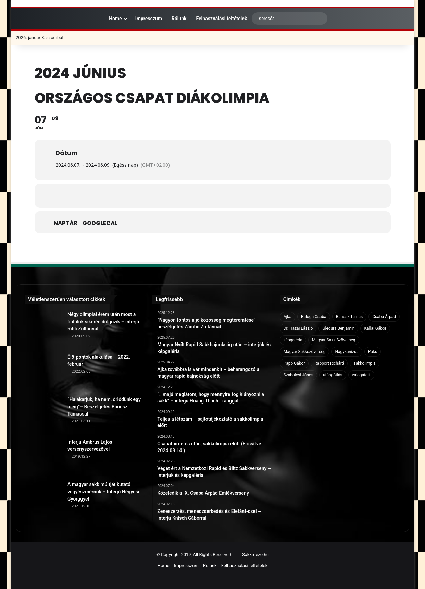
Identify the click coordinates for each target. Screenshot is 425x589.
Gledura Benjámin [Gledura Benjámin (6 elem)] (338, 328)
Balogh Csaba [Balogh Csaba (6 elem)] (313, 316)
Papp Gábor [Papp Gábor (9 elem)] (294, 363)
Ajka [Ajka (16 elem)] (287, 316)
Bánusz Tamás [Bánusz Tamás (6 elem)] (349, 316)
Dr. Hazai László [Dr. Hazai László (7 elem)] (298, 328)
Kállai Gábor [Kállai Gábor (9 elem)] (375, 328)
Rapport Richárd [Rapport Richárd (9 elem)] (329, 363)
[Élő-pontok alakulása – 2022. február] (43, 372)
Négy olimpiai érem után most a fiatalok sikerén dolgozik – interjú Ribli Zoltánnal (103, 322)
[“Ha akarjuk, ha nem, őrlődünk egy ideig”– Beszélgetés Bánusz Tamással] (43, 415)
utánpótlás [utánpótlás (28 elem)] (332, 375)
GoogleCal (100, 223)
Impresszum (148, 18)
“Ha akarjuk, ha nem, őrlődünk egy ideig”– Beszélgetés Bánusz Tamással (104, 407)
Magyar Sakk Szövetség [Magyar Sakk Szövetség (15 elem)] (333, 340)
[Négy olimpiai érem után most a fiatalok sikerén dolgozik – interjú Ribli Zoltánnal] (43, 330)
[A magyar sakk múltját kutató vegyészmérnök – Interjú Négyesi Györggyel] (43, 500)
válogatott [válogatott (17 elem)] (361, 375)
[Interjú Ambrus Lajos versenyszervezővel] (43, 457)
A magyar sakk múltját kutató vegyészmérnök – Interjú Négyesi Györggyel (103, 492)
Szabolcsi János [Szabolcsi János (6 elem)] (298, 375)
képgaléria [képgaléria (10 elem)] (293, 340)
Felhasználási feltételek (221, 18)
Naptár (65, 223)
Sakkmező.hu (255, 554)
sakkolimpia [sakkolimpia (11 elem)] (364, 363)
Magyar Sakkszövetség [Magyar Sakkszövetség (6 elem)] (305, 351)
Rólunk (179, 18)
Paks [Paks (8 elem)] (372, 351)
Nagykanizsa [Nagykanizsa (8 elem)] (346, 351)
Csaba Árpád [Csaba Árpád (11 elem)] (384, 316)
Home (112, 18)
